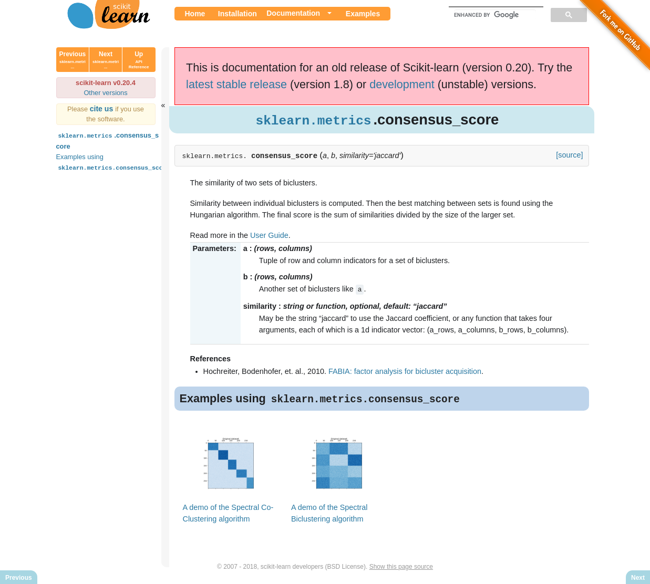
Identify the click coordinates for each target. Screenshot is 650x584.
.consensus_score (107, 140)
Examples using (114, 162)
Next (105, 59)
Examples (363, 13)
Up (139, 59)
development (402, 84)
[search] (495, 14)
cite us (103, 109)
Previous (72, 59)
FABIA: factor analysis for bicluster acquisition (404, 371)
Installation (237, 13)
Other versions (105, 93)
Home (195, 13)
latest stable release (236, 84)
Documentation (293, 13)
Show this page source (401, 567)
